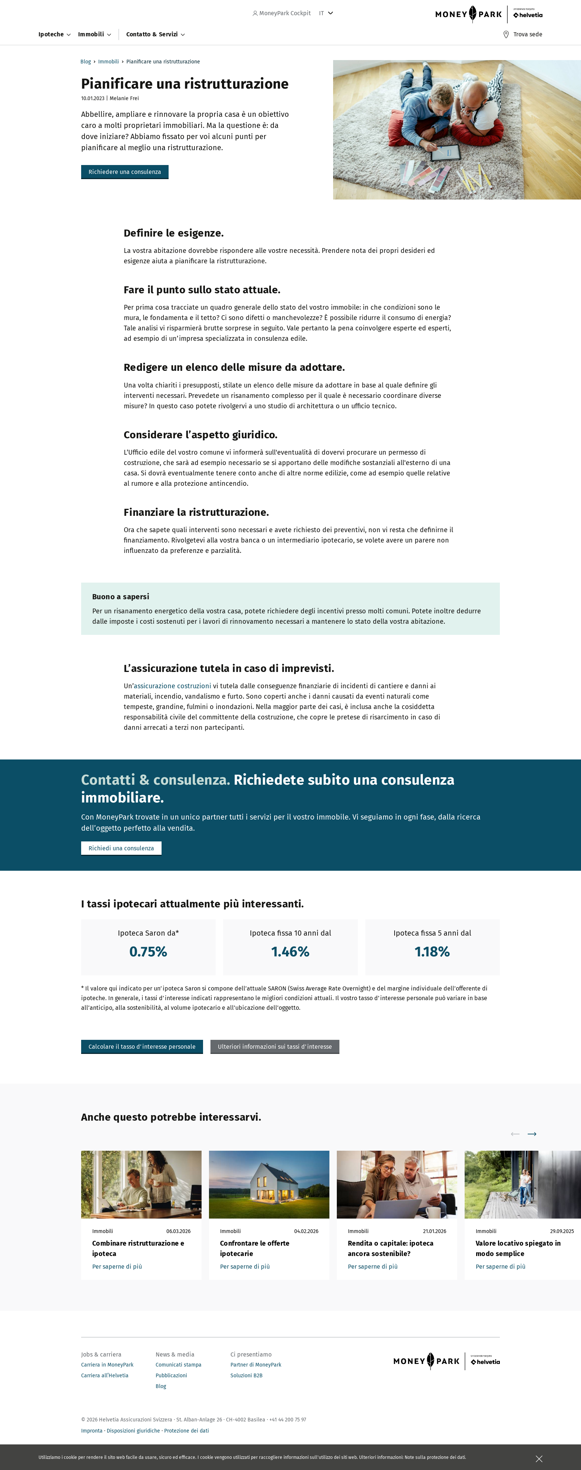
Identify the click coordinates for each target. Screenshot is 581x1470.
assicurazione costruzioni (172, 686)
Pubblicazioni (171, 1375)
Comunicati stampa (179, 1365)
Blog (85, 62)
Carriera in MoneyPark (107, 1365)
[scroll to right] (536, 1134)
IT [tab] (321, 13)
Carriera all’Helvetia (105, 1375)
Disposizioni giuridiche (133, 1431)
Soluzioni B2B (246, 1375)
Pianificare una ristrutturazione (163, 62)
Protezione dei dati (186, 1431)
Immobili (108, 62)
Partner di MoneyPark (255, 1365)
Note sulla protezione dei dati (435, 1457)
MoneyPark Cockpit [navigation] (282, 13)
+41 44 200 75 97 (287, 1420)
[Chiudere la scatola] (539, 1459)
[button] (125, 172)
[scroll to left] (519, 1134)
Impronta (92, 1431)
